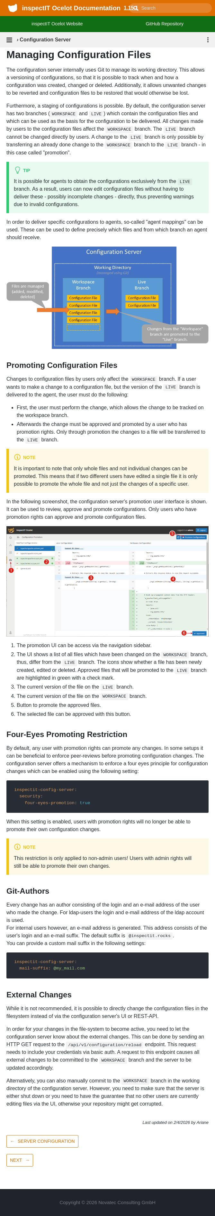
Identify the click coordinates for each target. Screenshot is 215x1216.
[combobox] (170, 8)
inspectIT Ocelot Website (57, 23)
